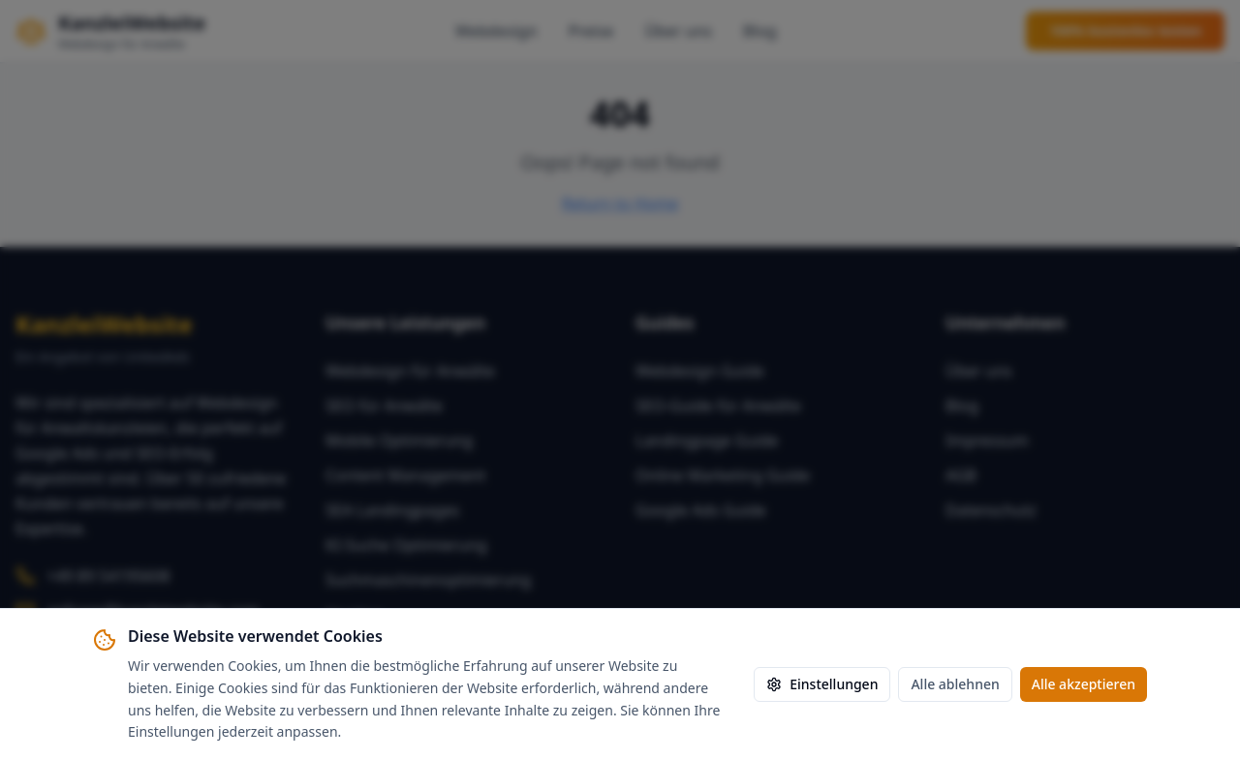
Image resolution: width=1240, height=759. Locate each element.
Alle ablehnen (955, 684)
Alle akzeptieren (1083, 684)
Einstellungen (822, 684)
